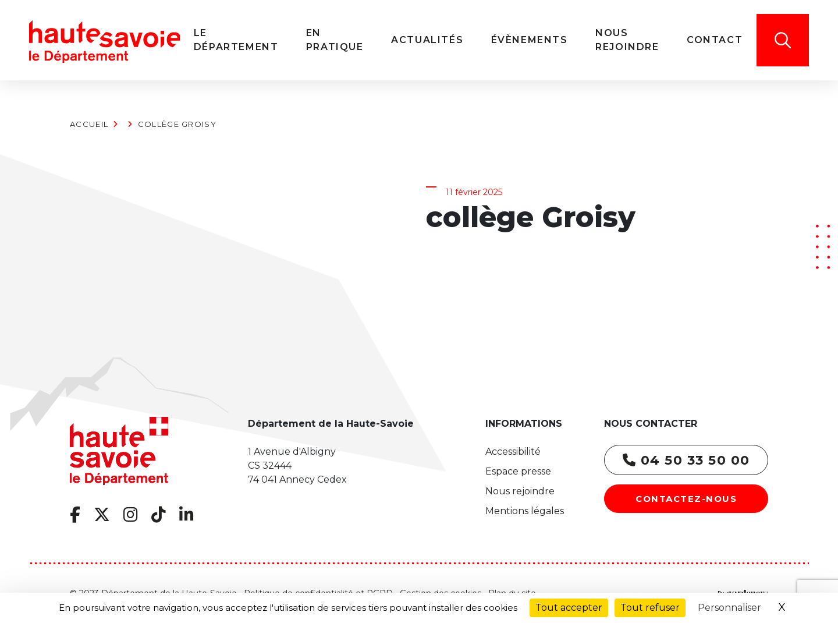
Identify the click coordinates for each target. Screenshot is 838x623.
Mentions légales (524, 510)
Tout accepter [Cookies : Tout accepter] (568, 607)
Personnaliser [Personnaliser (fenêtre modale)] (729, 607)
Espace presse (518, 471)
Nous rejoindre (520, 491)
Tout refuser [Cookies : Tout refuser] (650, 607)
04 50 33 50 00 (686, 460)
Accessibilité (513, 451)
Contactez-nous (686, 498)
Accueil (89, 124)
